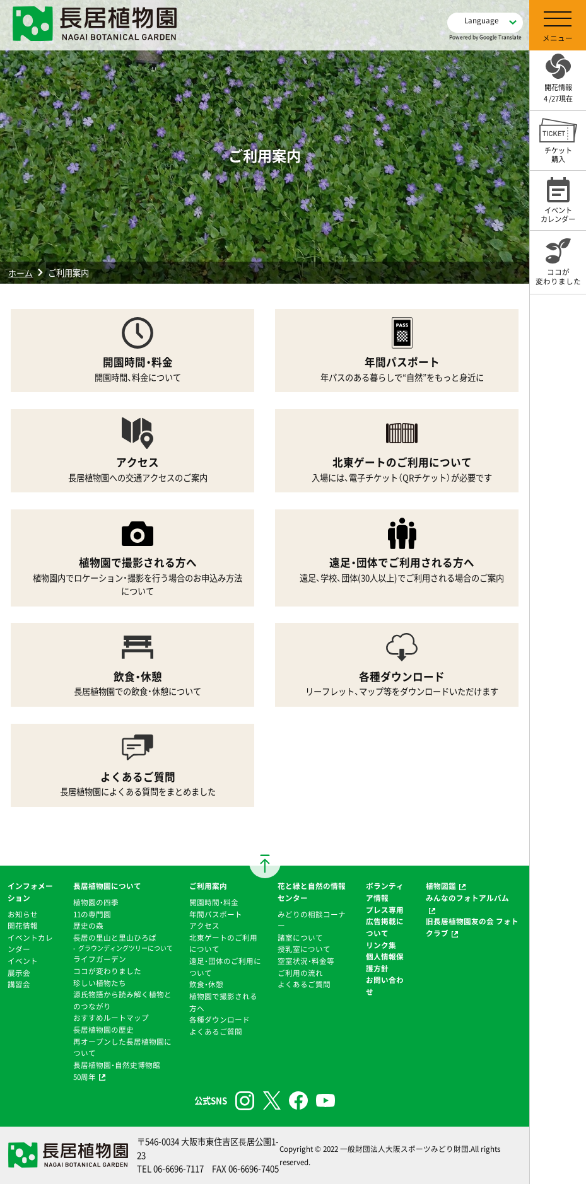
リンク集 (381, 945)
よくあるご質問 (215, 1031)
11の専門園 (92, 914)
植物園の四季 (96, 902)
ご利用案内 (208, 885)
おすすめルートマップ (111, 1017)
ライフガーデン (99, 959)
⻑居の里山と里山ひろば (114, 937)
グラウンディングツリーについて (125, 948)
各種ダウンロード (219, 1019)
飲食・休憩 (206, 984)
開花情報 (23, 925)
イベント (23, 960)
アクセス (204, 925)
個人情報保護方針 (385, 962)
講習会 (19, 984)
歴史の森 (88, 925)
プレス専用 (385, 909)
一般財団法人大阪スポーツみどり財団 (404, 1148)
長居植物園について (107, 885)
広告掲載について (385, 927)
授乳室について (304, 949)
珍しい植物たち (99, 983)
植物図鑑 (441, 885)
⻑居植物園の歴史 (103, 1029)
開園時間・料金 (213, 902)
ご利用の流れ (300, 972)
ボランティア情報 (385, 891)
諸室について (300, 937)
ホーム (20, 273)
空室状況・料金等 (306, 960)
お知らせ (23, 914)
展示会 (19, 972)
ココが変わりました (107, 971)
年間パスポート (215, 914)
